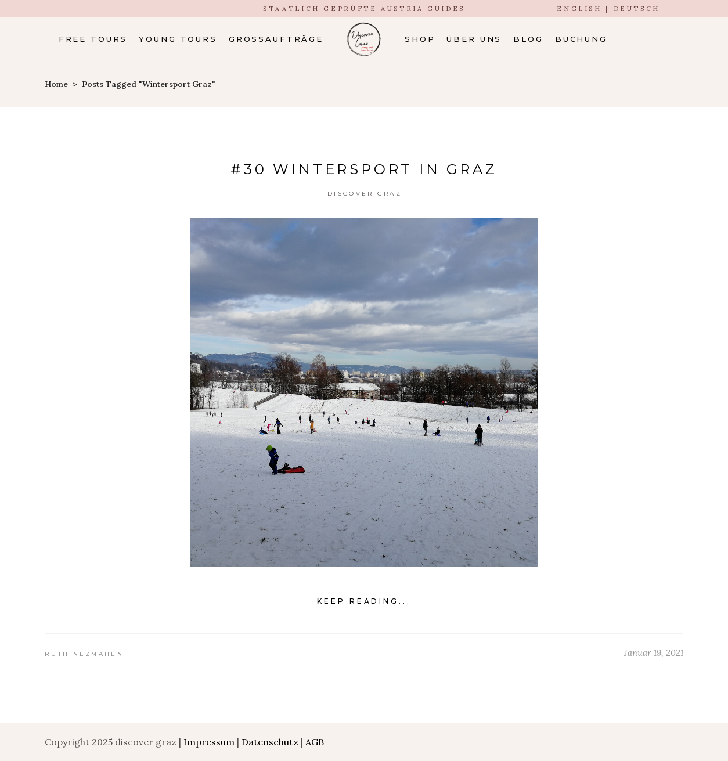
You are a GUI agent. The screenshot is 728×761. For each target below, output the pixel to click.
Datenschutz (270, 742)
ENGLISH (579, 9)
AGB (314, 742)
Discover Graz (364, 193)
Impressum (209, 742)
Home (56, 84)
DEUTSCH (637, 9)
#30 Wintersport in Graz (363, 169)
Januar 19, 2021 (653, 652)
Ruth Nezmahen (84, 654)
